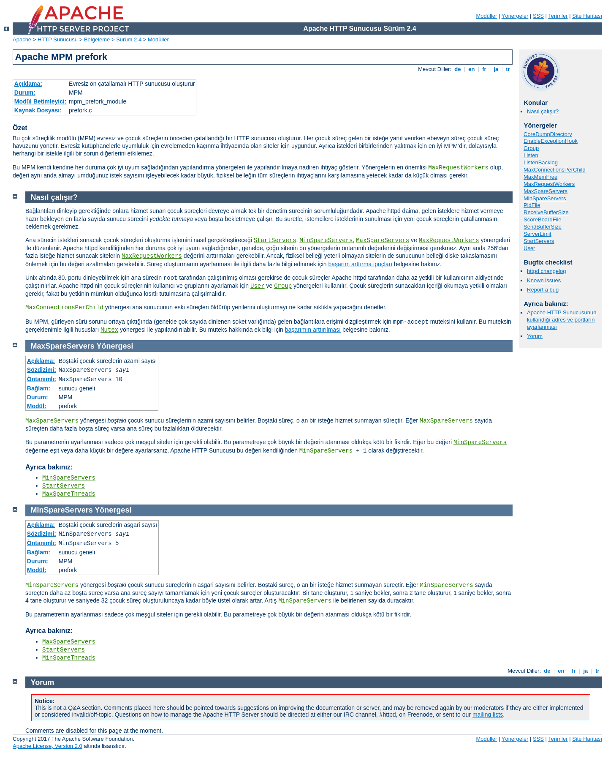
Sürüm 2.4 (128, 39)
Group (531, 148)
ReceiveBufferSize (546, 212)
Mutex (109, 330)
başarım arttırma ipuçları (360, 264)
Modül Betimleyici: (40, 101)
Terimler (557, 16)
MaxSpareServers (545, 191)
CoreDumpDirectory (548, 134)
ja (496, 69)
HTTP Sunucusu (58, 39)
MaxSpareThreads (68, 494)
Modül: (36, 406)
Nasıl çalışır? (543, 111)
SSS (538, 16)
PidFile (532, 205)
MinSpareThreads (68, 658)
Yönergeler (515, 16)
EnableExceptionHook (551, 141)
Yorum (535, 336)
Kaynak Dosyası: (38, 110)
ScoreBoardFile (543, 219)
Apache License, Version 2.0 (47, 746)
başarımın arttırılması (313, 329)
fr (484, 69)
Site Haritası (587, 16)
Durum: (24, 92)
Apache (22, 39)
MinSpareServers (545, 198)
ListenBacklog (541, 162)
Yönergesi (114, 346)
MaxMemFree (540, 177)
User (529, 248)
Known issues (544, 280)
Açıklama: (28, 83)
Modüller (486, 16)
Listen (531, 155)
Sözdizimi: (41, 369)
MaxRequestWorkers (458, 167)
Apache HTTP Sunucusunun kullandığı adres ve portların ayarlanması (562, 319)
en (471, 69)
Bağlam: (38, 388)
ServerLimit (537, 234)
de (457, 69)
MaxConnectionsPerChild (555, 169)
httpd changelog (546, 271)
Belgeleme (97, 39)
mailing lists (487, 714)
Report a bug (543, 289)
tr (508, 69)
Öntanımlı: (41, 379)
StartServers (539, 241)
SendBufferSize (543, 227)
